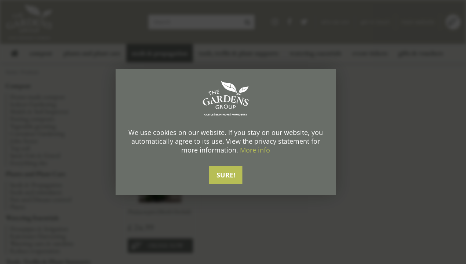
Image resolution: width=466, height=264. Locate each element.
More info (255, 150)
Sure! (225, 174)
